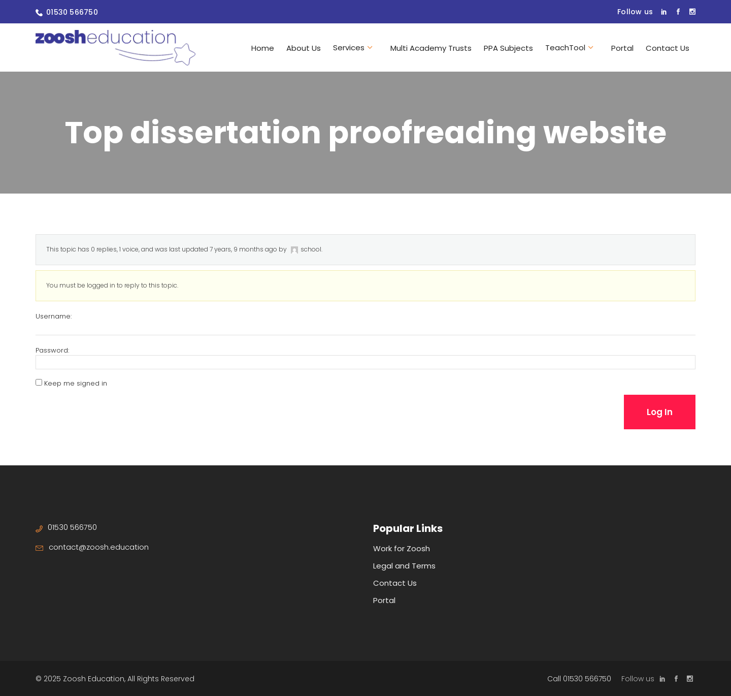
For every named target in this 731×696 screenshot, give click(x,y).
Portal (384, 600)
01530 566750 (72, 12)
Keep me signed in (75, 383)
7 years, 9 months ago (243, 249)
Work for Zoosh (401, 548)
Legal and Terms (404, 565)
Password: (52, 350)
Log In (660, 412)
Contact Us (395, 583)
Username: (54, 316)
